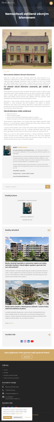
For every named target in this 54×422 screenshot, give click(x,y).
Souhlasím (7, 417)
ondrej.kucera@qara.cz (11, 393)
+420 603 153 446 (10, 390)
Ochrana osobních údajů (10, 375)
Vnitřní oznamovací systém (11, 378)
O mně (5, 370)
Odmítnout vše (18, 417)
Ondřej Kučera (22, 147)
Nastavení (28, 417)
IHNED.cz (11, 323)
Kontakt (27, 357)
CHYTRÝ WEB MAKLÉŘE (32, 415)
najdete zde (18, 414)
